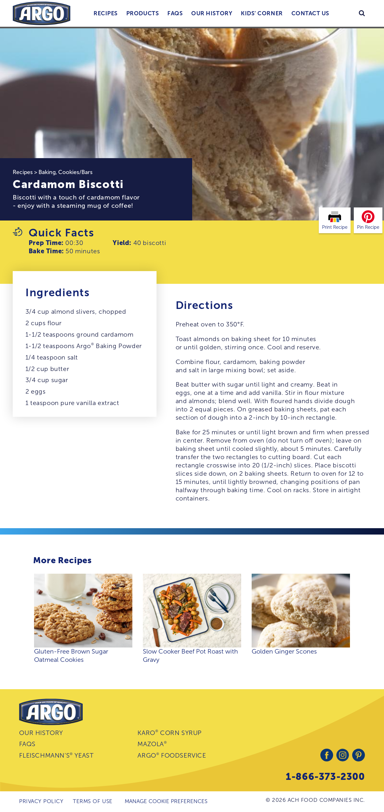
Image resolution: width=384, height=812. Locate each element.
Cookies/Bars (75, 172)
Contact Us (310, 13)
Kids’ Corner (262, 13)
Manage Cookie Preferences (166, 801)
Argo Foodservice (171, 755)
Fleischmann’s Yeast (56, 755)
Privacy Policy (41, 801)
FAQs (175, 13)
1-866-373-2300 (325, 776)
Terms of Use (92, 801)
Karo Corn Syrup (169, 732)
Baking (47, 172)
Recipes (106, 13)
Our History (211, 13)
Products (142, 13)
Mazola (152, 744)
